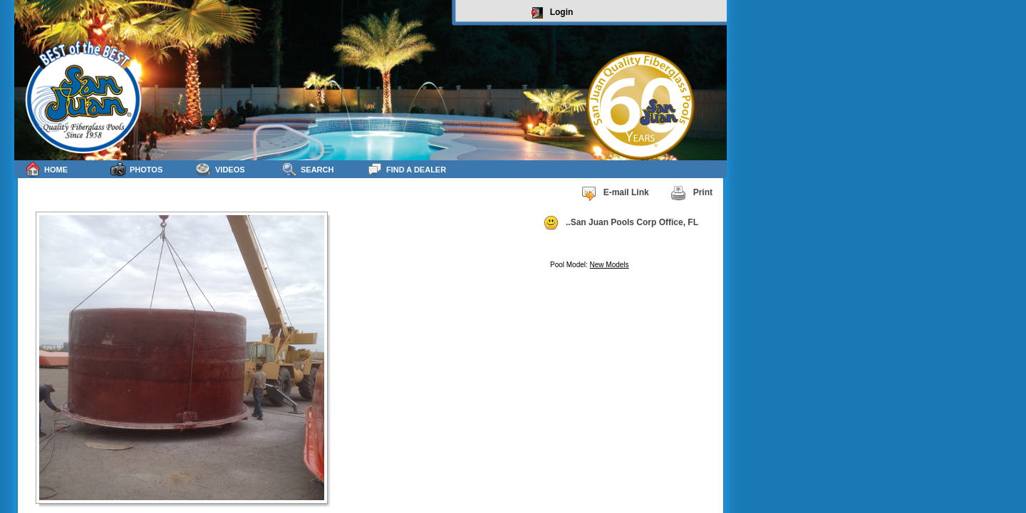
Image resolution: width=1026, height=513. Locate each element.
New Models (609, 265)
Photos (136, 169)
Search (307, 169)
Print (691, 193)
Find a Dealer (406, 169)
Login (553, 13)
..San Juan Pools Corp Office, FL (620, 223)
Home (46, 169)
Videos (220, 169)
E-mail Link (615, 193)
